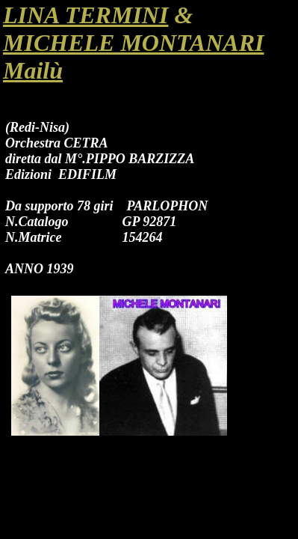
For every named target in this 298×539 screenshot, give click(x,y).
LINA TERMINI (85, 14)
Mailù (33, 70)
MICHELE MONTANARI (133, 42)
